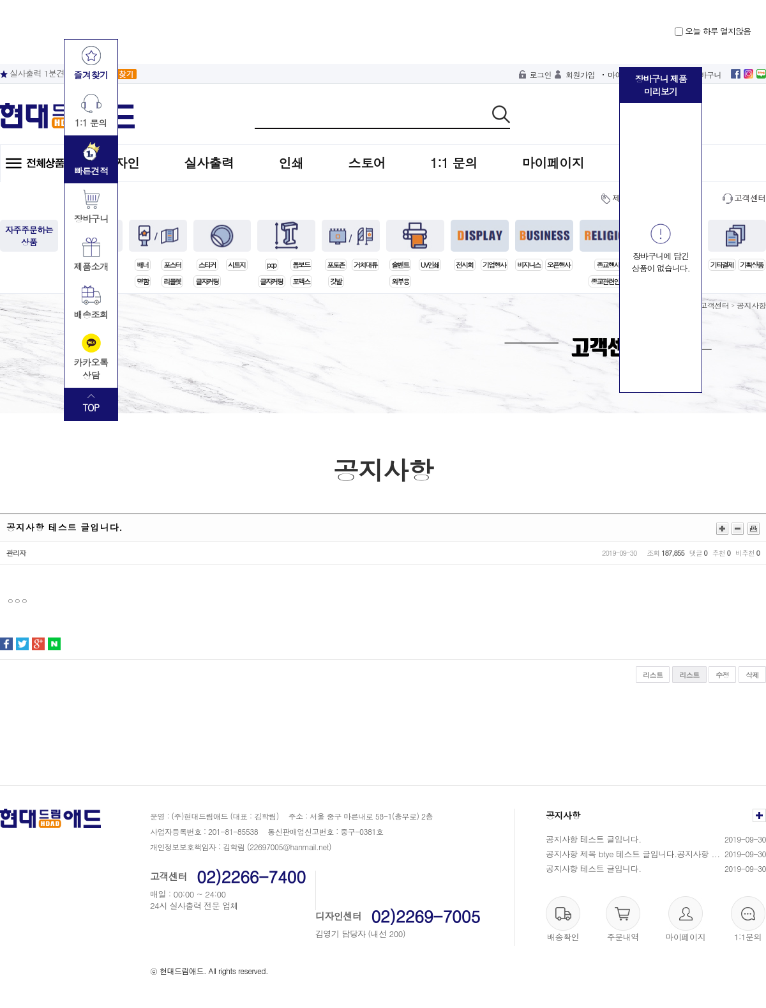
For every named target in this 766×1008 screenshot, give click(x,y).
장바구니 (706, 74)
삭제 (752, 675)
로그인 (541, 74)
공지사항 (751, 305)
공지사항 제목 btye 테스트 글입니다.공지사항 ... (633, 854)
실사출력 (209, 162)
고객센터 (750, 198)
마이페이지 (553, 162)
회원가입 (580, 74)
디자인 (121, 162)
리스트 (653, 675)
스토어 (367, 162)
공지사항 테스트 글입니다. (594, 839)
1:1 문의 (453, 162)
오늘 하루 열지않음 (713, 31)
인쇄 (291, 162)
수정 (722, 675)
